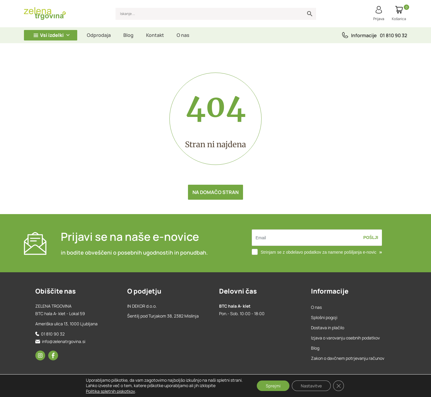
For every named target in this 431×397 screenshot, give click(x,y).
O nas (183, 35)
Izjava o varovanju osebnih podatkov (345, 338)
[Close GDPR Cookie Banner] (338, 386)
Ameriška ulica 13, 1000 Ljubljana (66, 324)
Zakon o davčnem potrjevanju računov (347, 358)
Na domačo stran (215, 192)
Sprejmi (273, 386)
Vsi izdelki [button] (55, 35)
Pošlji (370, 237)
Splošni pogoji (324, 317)
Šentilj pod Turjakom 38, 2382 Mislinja (163, 316)
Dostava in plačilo (327, 327)
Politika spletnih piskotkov (110, 391)
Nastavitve (311, 386)
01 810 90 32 (393, 35)
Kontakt (155, 35)
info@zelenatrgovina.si (63, 341)
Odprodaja (99, 35)
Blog (128, 35)
